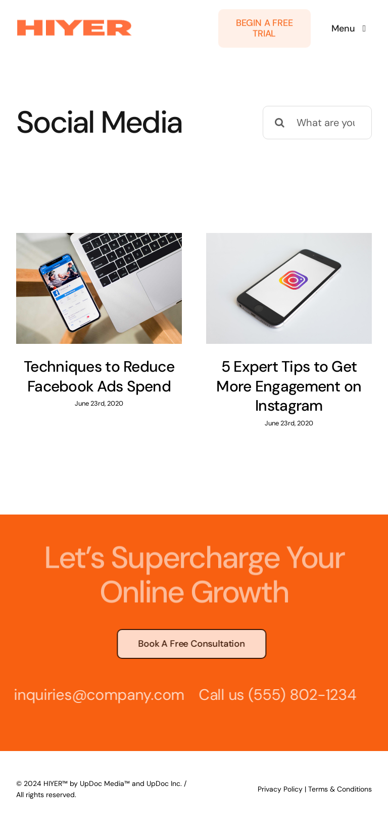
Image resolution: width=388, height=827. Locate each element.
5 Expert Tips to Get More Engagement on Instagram (288, 386)
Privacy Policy (280, 789)
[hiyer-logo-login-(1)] (74, 20)
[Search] (279, 122)
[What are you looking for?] (317, 122)
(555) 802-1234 (300, 694)
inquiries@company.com (97, 694)
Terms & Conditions (340, 789)
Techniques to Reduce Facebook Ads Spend (99, 376)
